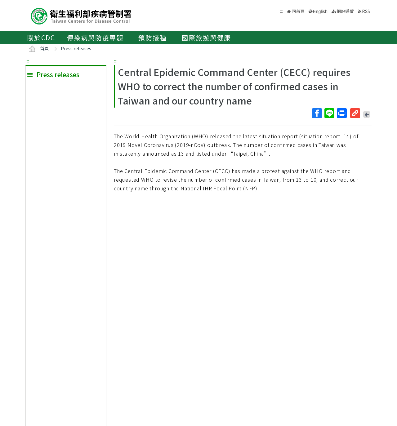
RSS (366, 11)
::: (27, 61)
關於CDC (41, 37)
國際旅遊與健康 (206, 37)
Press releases (76, 48)
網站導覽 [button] (345, 11)
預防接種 (152, 37)
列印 (341, 113)
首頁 (44, 48)
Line (329, 113)
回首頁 (298, 11)
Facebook (316, 113)
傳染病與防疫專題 (95, 37)
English (320, 11)
